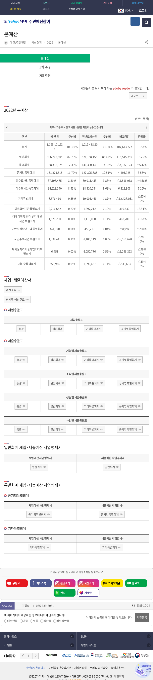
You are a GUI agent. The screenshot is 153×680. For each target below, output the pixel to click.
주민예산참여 (39, 21)
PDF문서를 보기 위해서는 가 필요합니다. (114, 79)
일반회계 (57, 321)
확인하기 (119, 669)
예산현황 (36, 42)
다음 (35, 648)
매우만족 (12, 613)
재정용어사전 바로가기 (143, 670)
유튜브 (16, 576)
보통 (35, 613)
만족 (25, 613)
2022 (50, 42)
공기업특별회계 (130, 321)
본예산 (62, 42)
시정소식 (89, 576)
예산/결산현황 (18, 42)
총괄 (21, 321)
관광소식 (65, 576)
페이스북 (41, 576)
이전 (23, 648)
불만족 (47, 613)
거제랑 (88, 585)
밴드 (62, 585)
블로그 (135, 576)
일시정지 (29, 648)
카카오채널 (114, 576)
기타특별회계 (93, 321)
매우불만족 (62, 613)
